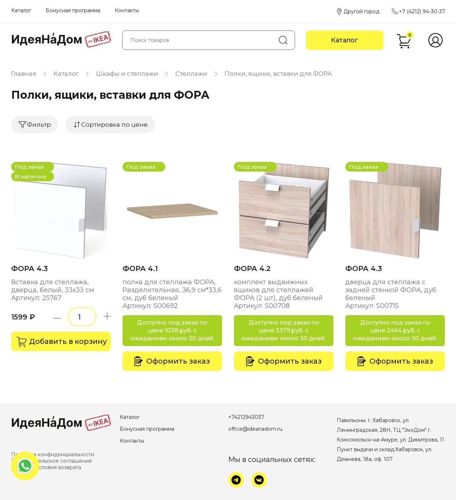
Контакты (127, 10)
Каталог (21, 10)
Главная (23, 73)
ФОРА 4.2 (252, 268)
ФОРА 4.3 (29, 268)
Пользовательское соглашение (51, 461)
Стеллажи (191, 73)
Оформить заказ (172, 361)
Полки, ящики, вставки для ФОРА (278, 73)
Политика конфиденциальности (52, 454)
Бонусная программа (73, 10)
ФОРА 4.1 (140, 268)
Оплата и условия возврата (46, 467)
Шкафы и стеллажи (127, 73)
